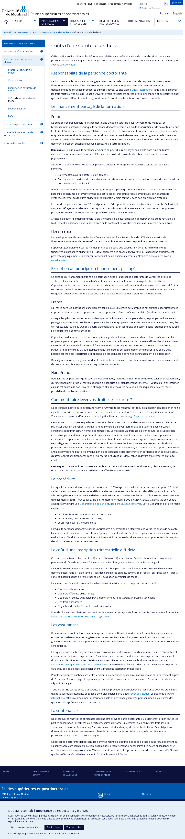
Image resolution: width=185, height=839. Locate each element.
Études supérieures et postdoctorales (60, 14)
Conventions (15, 80)
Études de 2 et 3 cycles (18, 51)
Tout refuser (53, 827)
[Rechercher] (166, 4)
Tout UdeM (155, 8)
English (177, 13)
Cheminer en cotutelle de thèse (22, 89)
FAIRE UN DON (163, 771)
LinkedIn (108, 794)
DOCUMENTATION (133, 771)
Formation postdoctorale (18, 124)
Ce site (143, 8)
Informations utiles (14, 143)
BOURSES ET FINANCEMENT (70, 773)
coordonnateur (68, 64)
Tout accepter (73, 827)
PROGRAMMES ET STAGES (26, 32)
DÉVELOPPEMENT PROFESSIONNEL (102, 773)
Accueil (7, 32)
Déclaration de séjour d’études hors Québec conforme (110, 503)
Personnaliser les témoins (26, 827)
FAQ (10, 116)
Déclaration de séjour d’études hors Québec (76, 664)
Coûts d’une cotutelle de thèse (21, 100)
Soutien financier (17, 108)
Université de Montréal (14, 11)
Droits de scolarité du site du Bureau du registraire (80, 616)
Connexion (128, 3)
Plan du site (147, 794)
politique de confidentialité (33, 833)
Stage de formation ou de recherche (18, 134)
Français (165, 13)
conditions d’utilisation (67, 833)
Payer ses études (144, 416)
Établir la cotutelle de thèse (20, 71)
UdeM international (142, 89)
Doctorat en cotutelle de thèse (55, 32)
